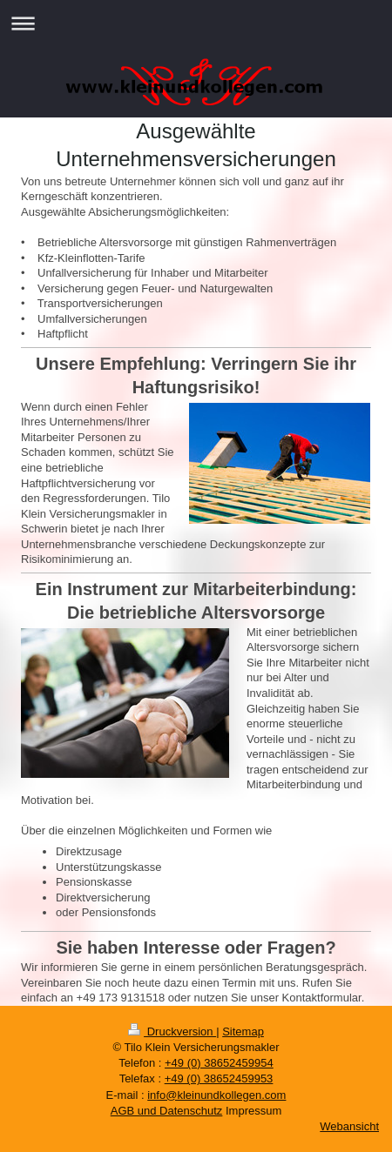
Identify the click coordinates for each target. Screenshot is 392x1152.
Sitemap (243, 1031)
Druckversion (172, 1031)
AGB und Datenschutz (167, 1110)
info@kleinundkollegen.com (216, 1095)
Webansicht (349, 1126)
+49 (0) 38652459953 (219, 1078)
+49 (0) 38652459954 (219, 1062)
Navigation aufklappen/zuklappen (196, 23)
